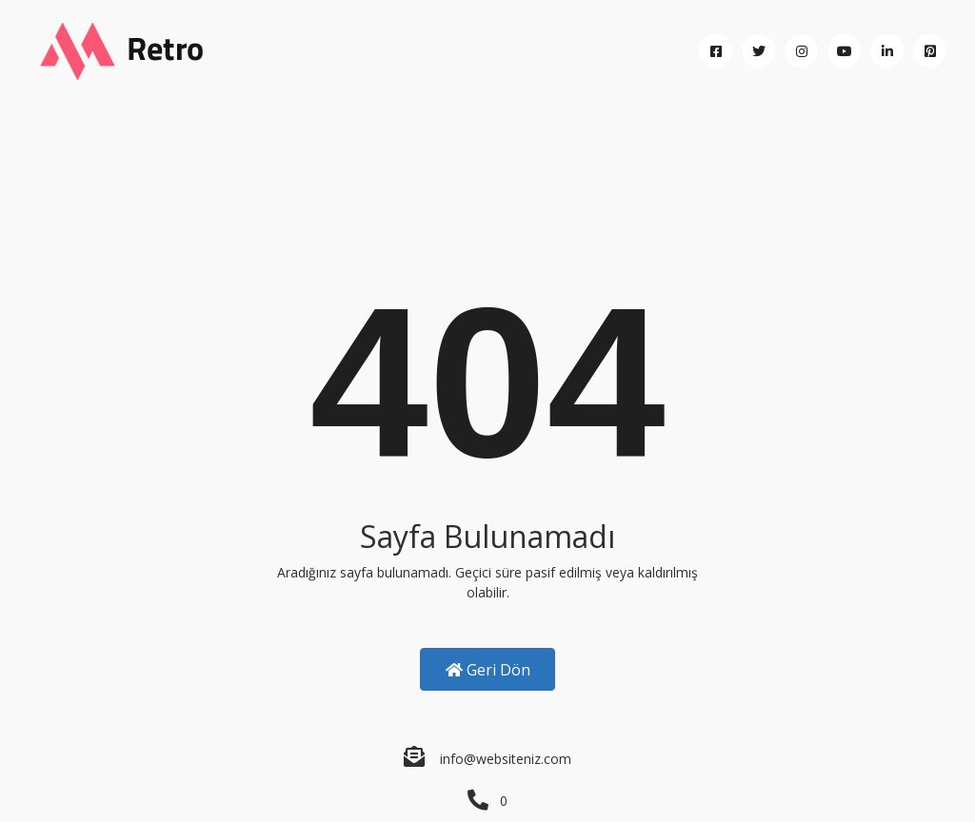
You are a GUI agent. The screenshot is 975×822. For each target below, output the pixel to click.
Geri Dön (488, 669)
